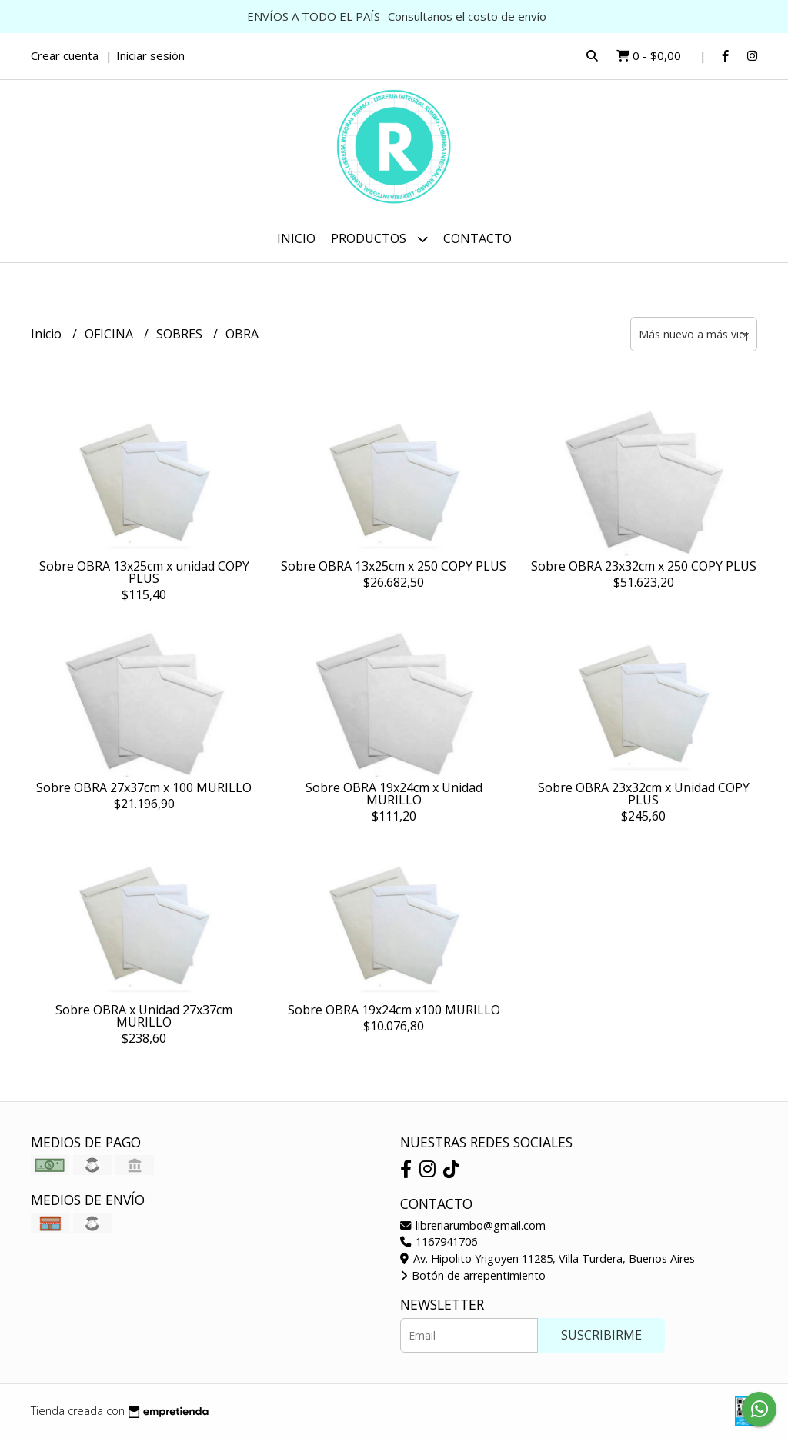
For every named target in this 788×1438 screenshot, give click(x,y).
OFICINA (110, 333)
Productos (379, 238)
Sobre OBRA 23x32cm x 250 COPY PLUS (643, 566)
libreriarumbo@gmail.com (473, 1225)
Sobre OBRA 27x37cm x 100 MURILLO (144, 787)
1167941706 (438, 1241)
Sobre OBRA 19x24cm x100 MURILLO (394, 1009)
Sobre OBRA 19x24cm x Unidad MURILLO (394, 793)
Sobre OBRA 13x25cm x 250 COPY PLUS (393, 566)
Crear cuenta (64, 55)
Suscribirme (601, 1334)
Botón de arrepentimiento (473, 1275)
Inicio (296, 238)
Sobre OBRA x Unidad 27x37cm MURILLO (143, 1015)
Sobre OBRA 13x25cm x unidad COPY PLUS (144, 572)
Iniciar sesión (150, 55)
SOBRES (180, 333)
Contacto (477, 238)
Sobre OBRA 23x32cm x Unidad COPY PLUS (644, 793)
